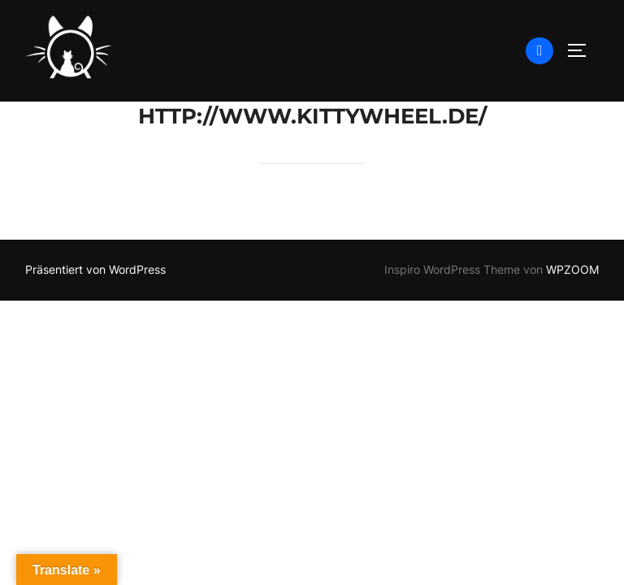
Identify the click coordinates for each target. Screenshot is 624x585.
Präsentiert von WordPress (95, 269)
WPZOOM (572, 269)
